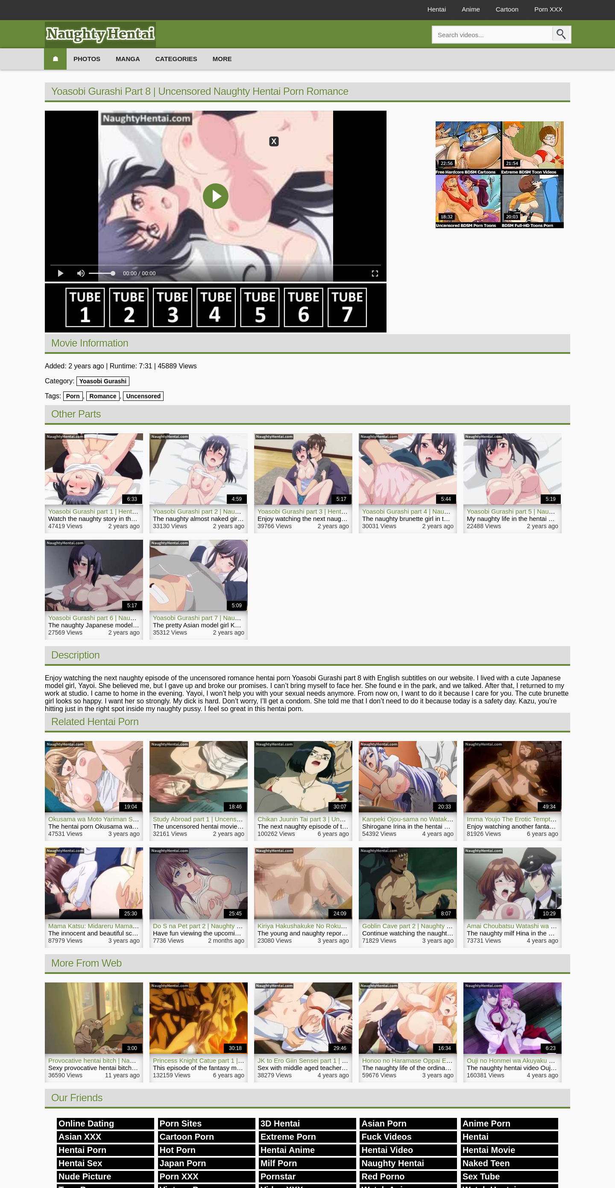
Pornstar (278, 1176)
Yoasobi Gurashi (102, 381)
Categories (176, 58)
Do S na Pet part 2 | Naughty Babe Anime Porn (219, 925)
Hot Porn (178, 1150)
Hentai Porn (82, 1150)
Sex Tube (481, 1176)
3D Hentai (280, 1123)
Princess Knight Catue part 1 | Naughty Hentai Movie (228, 1060)
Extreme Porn (288, 1136)
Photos (86, 58)
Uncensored (143, 396)
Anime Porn (486, 1123)
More (222, 58)
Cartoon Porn (187, 1136)
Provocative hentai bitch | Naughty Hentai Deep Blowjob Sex (134, 1060)
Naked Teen (486, 1163)
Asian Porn (384, 1123)
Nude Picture (85, 1176)
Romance (102, 396)
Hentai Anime (288, 1150)
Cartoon (507, 9)
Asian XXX (80, 1136)
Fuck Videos (386, 1136)
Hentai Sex (80, 1163)
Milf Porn (279, 1163)
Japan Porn (183, 1163)
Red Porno (382, 1176)
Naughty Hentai (392, 1163)
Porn (73, 396)
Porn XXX (548, 9)
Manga (128, 58)
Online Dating (86, 1123)
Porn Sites (181, 1123)
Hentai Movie (489, 1150)
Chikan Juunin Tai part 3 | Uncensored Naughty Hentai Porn (342, 819)
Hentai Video (387, 1150)
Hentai (437, 9)
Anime (471, 9)
